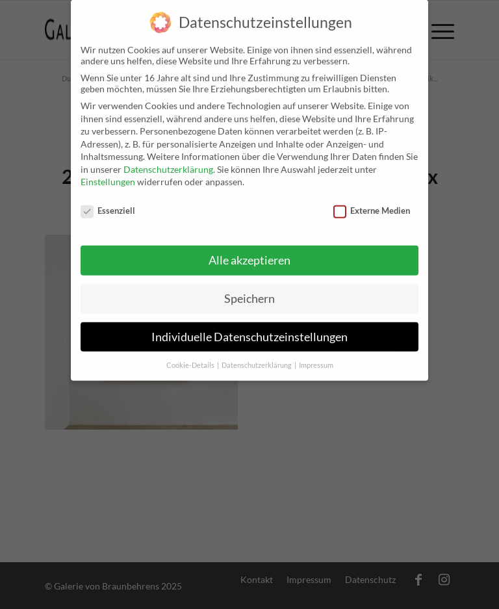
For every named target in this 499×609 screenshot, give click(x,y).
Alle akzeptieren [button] (249, 251)
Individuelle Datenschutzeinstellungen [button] (249, 327)
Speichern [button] (249, 289)
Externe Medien (371, 201)
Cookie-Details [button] (191, 355)
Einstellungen (108, 172)
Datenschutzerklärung (168, 160)
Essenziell (108, 201)
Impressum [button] (316, 355)
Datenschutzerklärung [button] (257, 355)
